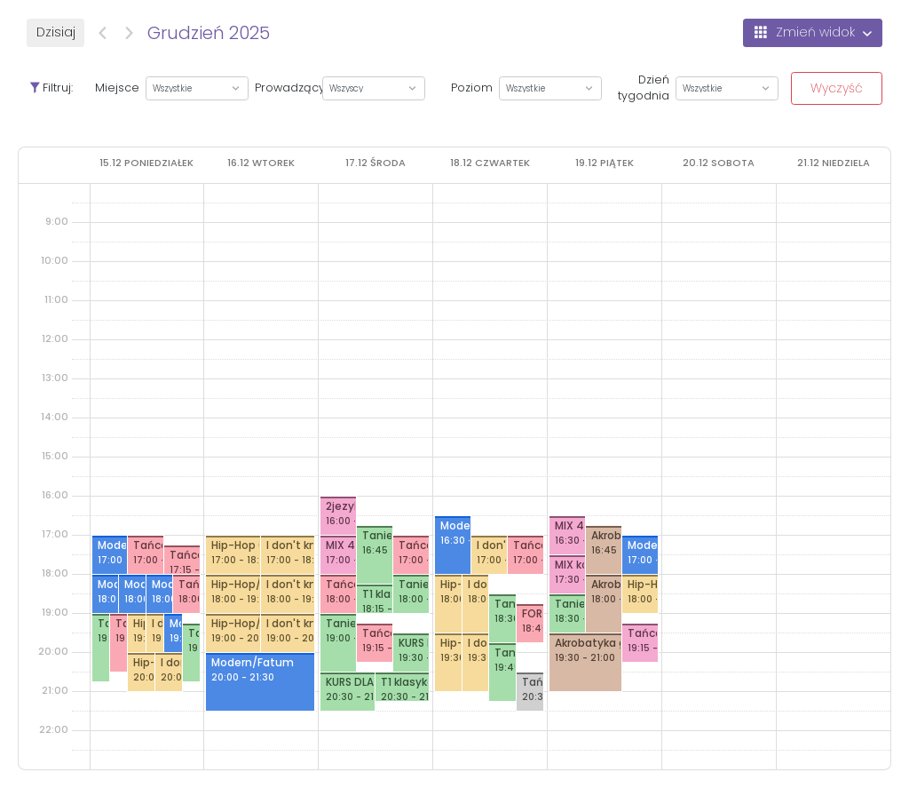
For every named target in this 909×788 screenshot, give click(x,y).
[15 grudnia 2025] (146, 163)
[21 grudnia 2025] (833, 163)
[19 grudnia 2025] (604, 163)
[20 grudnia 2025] (718, 163)
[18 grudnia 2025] (490, 163)
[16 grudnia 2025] (261, 163)
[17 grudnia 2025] (375, 163)
